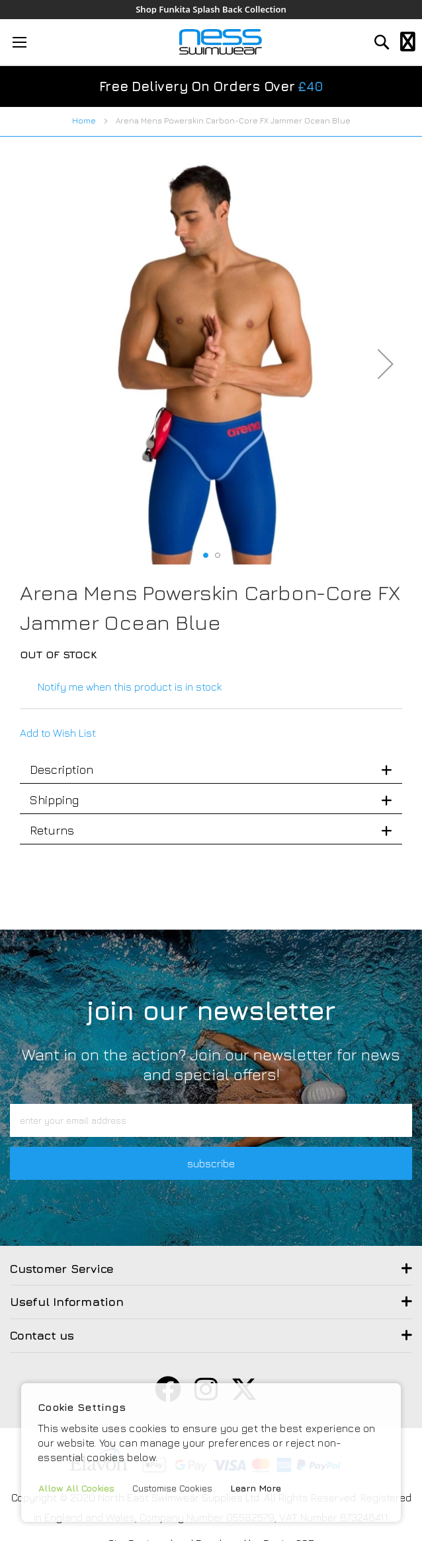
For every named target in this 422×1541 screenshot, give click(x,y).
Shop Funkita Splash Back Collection (211, 9)
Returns (52, 830)
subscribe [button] (211, 1163)
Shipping (54, 800)
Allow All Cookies (76, 1487)
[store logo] (220, 42)
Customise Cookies (172, 1487)
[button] (385, 364)
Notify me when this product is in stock (130, 687)
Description (61, 769)
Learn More (255, 1487)
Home (84, 120)
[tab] (211, 770)
